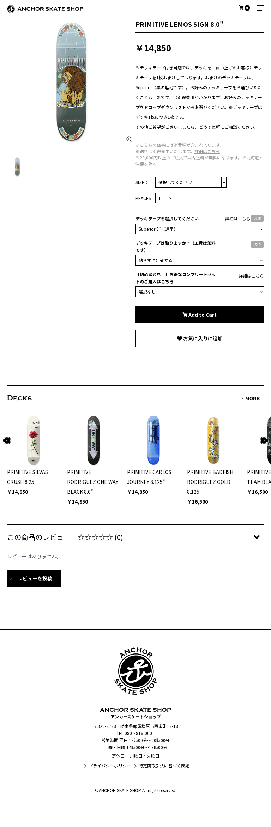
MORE (252, 398)
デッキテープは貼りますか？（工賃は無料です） (176, 246)
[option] (71, 82)
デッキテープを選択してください (167, 218)
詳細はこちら (207, 151)
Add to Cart (202, 314)
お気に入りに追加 (202, 338)
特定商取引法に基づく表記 (164, 765)
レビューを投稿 (35, 578)
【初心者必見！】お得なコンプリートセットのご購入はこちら (176, 277)
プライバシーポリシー (110, 765)
